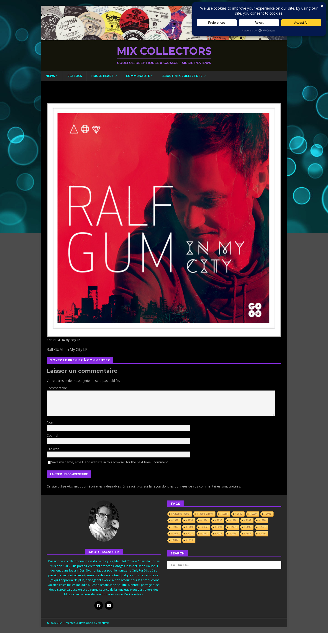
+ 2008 (174, 533)
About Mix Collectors (182, 76)
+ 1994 (204, 520)
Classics (74, 76)
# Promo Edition (205, 514)
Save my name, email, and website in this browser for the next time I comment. (110, 462)
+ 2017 (174, 540)
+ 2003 (218, 527)
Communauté (138, 76)
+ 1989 (238, 514)
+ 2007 (262, 527)
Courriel (52, 435)
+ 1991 (267, 514)
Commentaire (57, 388)
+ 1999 (174, 527)
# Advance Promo (180, 514)
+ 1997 (247, 520)
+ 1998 (262, 520)
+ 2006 (247, 527)
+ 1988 (224, 514)
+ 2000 (189, 527)
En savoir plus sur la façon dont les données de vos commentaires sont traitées (181, 486)
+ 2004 (232, 527)
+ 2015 (247, 533)
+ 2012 (204, 533)
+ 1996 (232, 520)
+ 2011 (189, 533)
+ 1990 (253, 514)
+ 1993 (189, 520)
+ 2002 (204, 527)
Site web (53, 449)
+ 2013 (218, 533)
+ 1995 (218, 520)
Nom (50, 422)
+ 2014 (232, 533)
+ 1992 (174, 520)
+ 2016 (262, 533)
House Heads (102, 76)
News (50, 76)
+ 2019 (189, 540)
